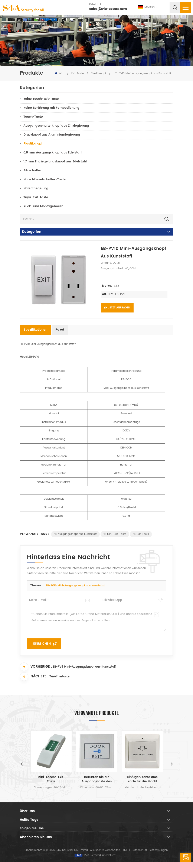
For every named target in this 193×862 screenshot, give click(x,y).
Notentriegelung (35, 188)
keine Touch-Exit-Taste (41, 98)
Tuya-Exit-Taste (35, 197)
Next (171, 763)
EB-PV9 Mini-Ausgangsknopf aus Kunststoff (84, 667)
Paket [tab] (59, 329)
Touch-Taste (33, 116)
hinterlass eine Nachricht (185, 857)
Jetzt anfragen (117, 308)
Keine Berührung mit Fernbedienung (51, 107)
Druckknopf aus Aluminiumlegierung (51, 134)
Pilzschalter (32, 170)
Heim (59, 73)
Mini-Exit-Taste (115, 534)
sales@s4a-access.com (108, 8)
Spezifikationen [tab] (35, 329)
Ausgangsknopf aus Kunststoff (75, 534)
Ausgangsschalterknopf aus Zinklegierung (56, 125)
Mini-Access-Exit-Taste (51, 779)
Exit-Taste (77, 73)
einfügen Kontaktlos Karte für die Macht (142, 779)
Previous (21, 763)
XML (124, 850)
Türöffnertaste (59, 677)
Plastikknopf (98, 73)
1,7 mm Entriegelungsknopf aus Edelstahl (55, 161)
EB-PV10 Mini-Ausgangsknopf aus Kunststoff (75, 586)
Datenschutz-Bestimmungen (150, 850)
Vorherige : (36, 666)
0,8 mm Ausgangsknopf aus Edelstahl (52, 152)
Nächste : (34, 676)
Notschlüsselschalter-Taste (44, 179)
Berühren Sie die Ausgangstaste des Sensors (97, 779)
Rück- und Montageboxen (43, 206)
